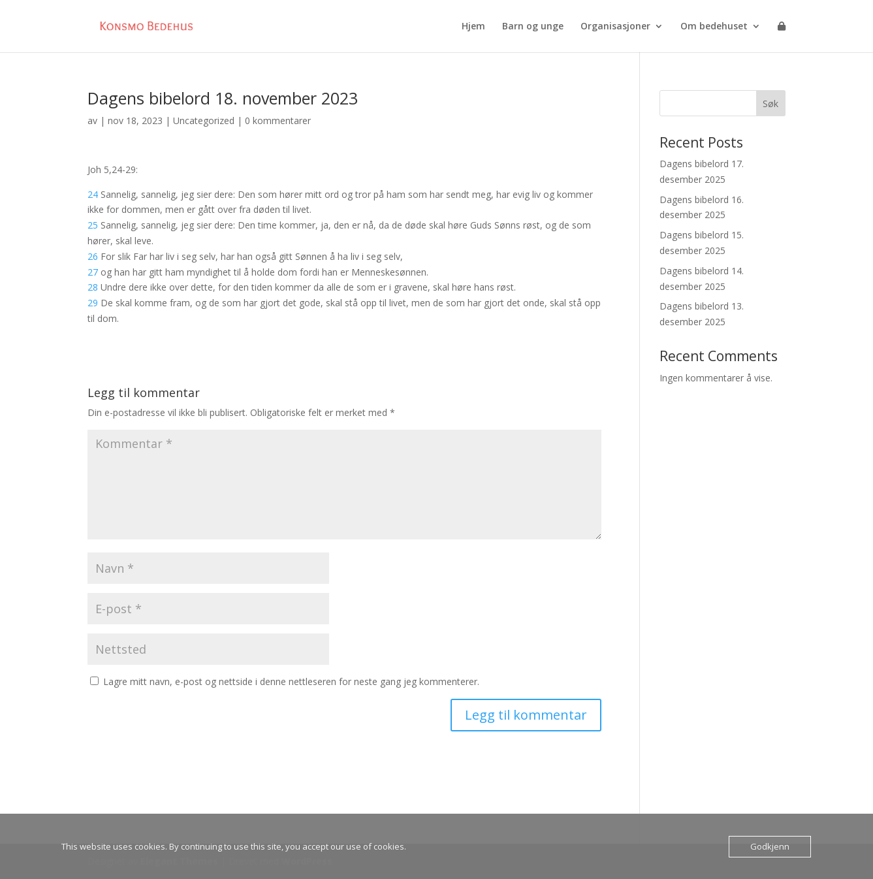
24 (92, 194)
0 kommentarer (278, 120)
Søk (770, 103)
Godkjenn (769, 846)
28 (92, 287)
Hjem (473, 27)
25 (92, 225)
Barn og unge (532, 27)
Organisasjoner (615, 27)
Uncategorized (203, 120)
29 (92, 302)
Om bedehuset (714, 27)
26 (92, 256)
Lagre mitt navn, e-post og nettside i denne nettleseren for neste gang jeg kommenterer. (291, 681)
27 (92, 272)
